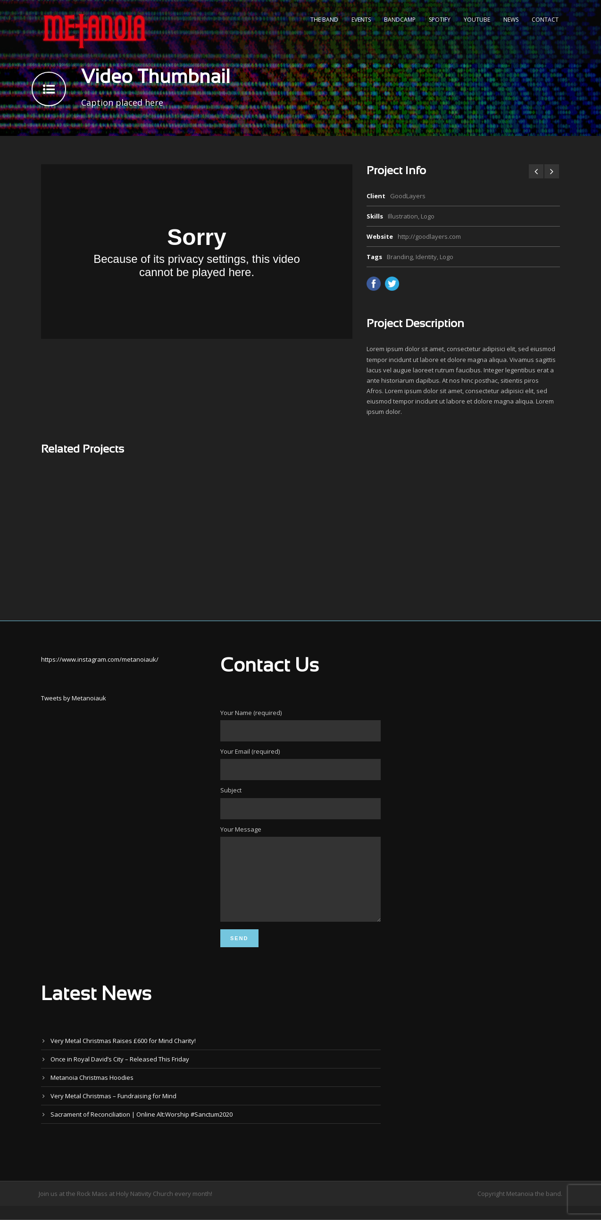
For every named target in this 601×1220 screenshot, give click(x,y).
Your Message (300, 882)
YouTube (477, 20)
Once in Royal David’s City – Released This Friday (119, 1073)
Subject (300, 802)
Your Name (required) (300, 724)
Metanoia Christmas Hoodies (92, 1091)
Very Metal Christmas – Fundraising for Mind (113, 1110)
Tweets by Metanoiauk (73, 698)
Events (361, 20)
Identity (426, 256)
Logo (446, 256)
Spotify (440, 20)
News (510, 20)
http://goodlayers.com (429, 236)
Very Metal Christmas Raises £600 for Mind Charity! (123, 1055)
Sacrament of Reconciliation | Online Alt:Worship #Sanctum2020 (141, 1128)
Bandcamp (400, 20)
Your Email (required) (300, 763)
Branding (400, 256)
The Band (324, 20)
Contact (545, 20)
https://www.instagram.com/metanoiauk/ (100, 659)
